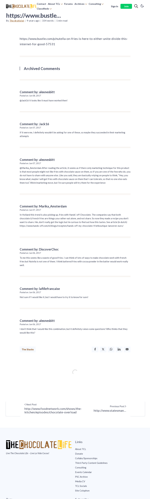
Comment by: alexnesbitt (37, 92)
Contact (41, 3)
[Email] (127, 349)
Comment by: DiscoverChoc (39, 249)
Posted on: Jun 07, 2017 (30, 127)
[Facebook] (95, 349)
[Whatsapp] (111, 349)
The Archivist (17, 20)
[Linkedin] (119, 349)
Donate (79, 453)
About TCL (54, 3)
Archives (79, 3)
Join (126, 6)
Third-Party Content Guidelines (91, 462)
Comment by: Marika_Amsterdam (43, 206)
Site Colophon (82, 490)
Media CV (80, 481)
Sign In (114, 6)
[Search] (136, 6)
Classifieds (43, 8)
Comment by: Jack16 (34, 124)
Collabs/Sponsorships (86, 458)
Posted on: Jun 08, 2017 (30, 95)
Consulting (95, 3)
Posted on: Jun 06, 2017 (30, 253)
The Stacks (28, 349)
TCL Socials (81, 486)
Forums (68, 3)
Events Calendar (83, 472)
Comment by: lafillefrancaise (40, 288)
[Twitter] (103, 349)
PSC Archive (81, 476)
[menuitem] (41, 4)
